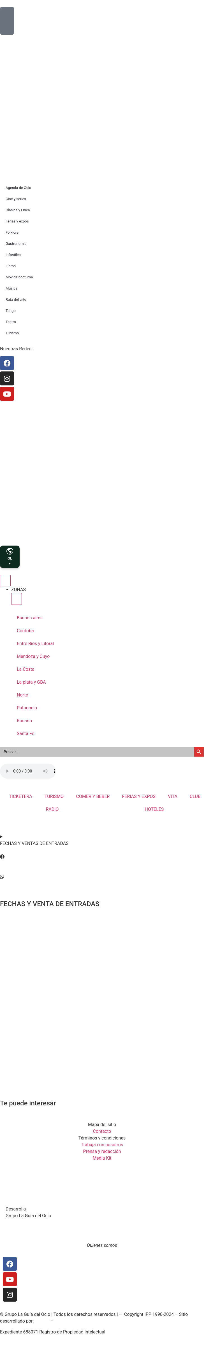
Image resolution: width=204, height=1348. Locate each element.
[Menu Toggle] (5, 580)
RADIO (52, 809)
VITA (172, 796)
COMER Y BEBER (93, 796)
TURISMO (54, 796)
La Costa (25, 669)
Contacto (102, 1131)
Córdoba (25, 630)
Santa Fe (25, 733)
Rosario (24, 720)
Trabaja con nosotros (102, 1144)
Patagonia (27, 707)
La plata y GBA (31, 682)
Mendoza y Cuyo (33, 656)
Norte (22, 695)
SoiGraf (42, 1321)
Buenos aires (30, 617)
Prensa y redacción (102, 1151)
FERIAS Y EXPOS (139, 796)
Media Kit (101, 1158)
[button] (102, 857)
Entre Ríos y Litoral (35, 643)
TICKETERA (20, 796)
